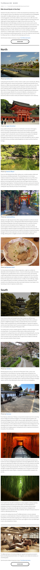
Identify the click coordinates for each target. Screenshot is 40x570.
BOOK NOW (20, 41)
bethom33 (9, 79)
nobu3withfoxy (10, 217)
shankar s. (9, 369)
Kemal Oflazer (10, 171)
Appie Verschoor (10, 126)
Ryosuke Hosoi (10, 267)
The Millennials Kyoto (25, 38)
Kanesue (8, 414)
